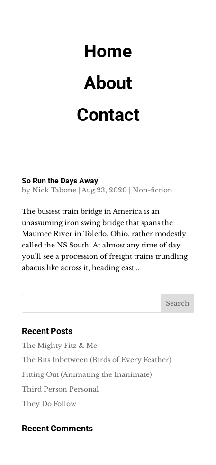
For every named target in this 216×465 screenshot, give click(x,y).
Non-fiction (152, 190)
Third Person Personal (60, 389)
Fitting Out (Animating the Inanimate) (87, 374)
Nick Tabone (54, 190)
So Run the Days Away (60, 180)
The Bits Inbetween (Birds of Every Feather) (96, 360)
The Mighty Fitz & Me (59, 345)
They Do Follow (49, 404)
